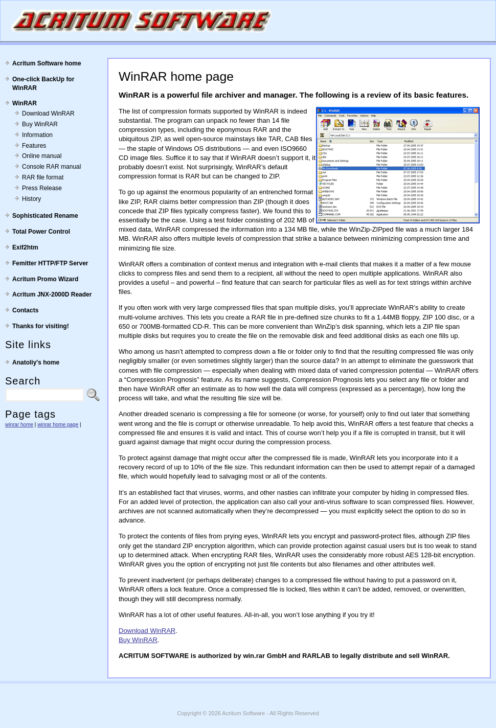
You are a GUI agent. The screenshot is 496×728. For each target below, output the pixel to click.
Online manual (41, 156)
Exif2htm (25, 247)
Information (37, 135)
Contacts (25, 310)
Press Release (42, 188)
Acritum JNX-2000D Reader (52, 294)
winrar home (19, 424)
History (31, 198)
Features (34, 145)
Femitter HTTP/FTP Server (50, 263)
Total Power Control (41, 231)
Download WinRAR (48, 113)
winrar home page (57, 424)
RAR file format (42, 177)
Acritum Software (243, 713)
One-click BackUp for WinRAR (43, 84)
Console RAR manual (51, 166)
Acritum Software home (46, 63)
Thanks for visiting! (40, 326)
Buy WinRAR (40, 124)
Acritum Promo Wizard (45, 279)
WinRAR (24, 103)
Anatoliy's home (35, 362)
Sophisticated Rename (45, 215)
